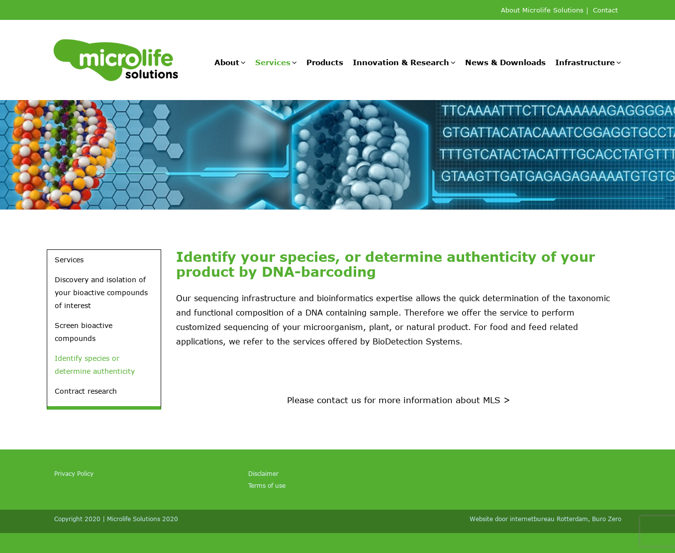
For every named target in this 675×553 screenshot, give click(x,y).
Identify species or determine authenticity (95, 364)
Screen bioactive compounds (83, 331)
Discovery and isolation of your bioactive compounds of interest (101, 292)
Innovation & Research (401, 62)
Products (324, 62)
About (226, 62)
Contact (605, 10)
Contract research (86, 391)
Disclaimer (263, 473)
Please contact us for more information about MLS (398, 400)
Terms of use (267, 485)
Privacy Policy (74, 473)
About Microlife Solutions (542, 10)
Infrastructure (585, 62)
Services (272, 62)
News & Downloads (505, 62)
